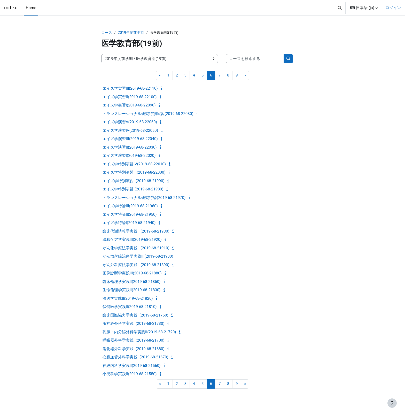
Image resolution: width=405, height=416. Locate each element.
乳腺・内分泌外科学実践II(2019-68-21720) (139, 332)
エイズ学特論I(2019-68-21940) (129, 223)
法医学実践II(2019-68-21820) (128, 298)
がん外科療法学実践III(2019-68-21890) (136, 265)
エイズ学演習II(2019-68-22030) (130, 147)
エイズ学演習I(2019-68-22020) (129, 156)
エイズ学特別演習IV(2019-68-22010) (134, 164)
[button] (340, 8)
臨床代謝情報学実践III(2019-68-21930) (136, 231)
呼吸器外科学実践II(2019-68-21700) (134, 340)
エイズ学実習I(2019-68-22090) (129, 105)
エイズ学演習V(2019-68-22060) (130, 122)
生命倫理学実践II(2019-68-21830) (132, 290)
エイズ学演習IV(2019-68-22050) (130, 130)
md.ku (11, 8)
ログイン (393, 7)
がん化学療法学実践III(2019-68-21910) (136, 248)
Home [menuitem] (31, 7)
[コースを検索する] (255, 59)
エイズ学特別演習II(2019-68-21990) (134, 181)
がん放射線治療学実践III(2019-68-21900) (138, 257)
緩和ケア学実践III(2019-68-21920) (132, 240)
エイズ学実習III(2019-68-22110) (130, 89)
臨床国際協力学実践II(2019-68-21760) (135, 315)
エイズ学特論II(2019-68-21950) (130, 214)
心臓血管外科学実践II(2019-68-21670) (135, 357)
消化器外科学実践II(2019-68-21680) (134, 349)
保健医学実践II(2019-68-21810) (130, 307)
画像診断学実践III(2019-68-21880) (132, 273)
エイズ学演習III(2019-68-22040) (130, 139)
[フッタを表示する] (392, 403)
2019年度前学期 (133, 32)
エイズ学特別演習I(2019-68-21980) (133, 189)
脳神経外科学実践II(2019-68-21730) (134, 324)
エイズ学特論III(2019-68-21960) (130, 206)
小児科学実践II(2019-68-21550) (130, 374)
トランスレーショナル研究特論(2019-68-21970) (144, 198)
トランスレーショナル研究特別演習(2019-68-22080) (148, 114)
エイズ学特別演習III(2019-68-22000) (134, 173)
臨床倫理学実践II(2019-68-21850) (132, 282)
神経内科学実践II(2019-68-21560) (132, 366)
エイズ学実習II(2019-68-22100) (130, 97)
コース (107, 32)
